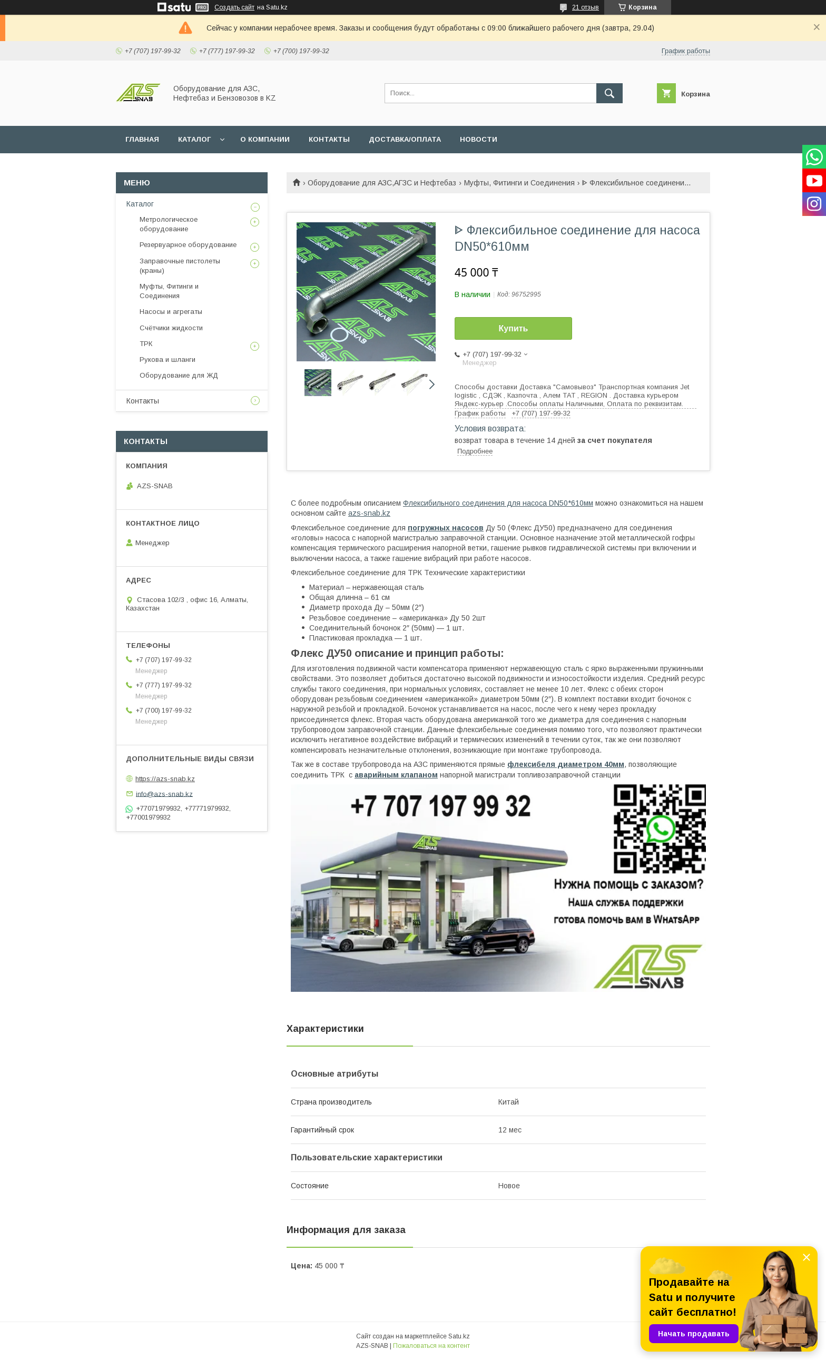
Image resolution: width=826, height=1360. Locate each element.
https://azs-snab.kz (165, 779)
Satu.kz (459, 1336)
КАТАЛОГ (194, 139)
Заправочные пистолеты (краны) (180, 265)
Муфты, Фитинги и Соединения (519, 183)
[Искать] (609, 93)
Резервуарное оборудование (188, 245)
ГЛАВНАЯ (142, 139)
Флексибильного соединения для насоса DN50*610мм (498, 503)
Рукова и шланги (167, 359)
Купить (513, 328)
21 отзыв (585, 7)
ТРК (146, 344)
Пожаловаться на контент (431, 1345)
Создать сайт (234, 7)
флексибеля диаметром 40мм (565, 764)
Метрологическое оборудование (169, 224)
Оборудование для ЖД (179, 375)
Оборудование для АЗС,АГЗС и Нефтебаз (382, 183)
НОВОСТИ (478, 139)
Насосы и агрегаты (171, 312)
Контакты (142, 401)
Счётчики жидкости (171, 328)
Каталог (140, 204)
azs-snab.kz (369, 513)
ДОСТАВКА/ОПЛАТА (405, 139)
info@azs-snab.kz (164, 793)
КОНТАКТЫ (329, 139)
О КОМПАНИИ (265, 139)
